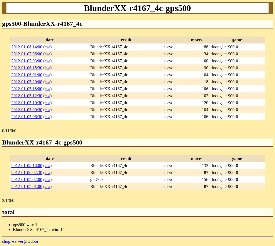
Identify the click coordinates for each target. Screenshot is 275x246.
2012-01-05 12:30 (26, 95)
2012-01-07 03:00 (26, 61)
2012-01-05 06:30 (26, 116)
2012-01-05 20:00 (26, 81)
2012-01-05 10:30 (26, 102)
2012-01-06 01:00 (26, 75)
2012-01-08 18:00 (26, 165)
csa (47, 47)
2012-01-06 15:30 (26, 68)
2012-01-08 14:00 (26, 47)
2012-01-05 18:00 (26, 88)
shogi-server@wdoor (20, 241)
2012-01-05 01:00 (26, 186)
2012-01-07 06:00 (26, 54)
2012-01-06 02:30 (26, 172)
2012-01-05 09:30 (26, 109)
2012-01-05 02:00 (26, 179)
